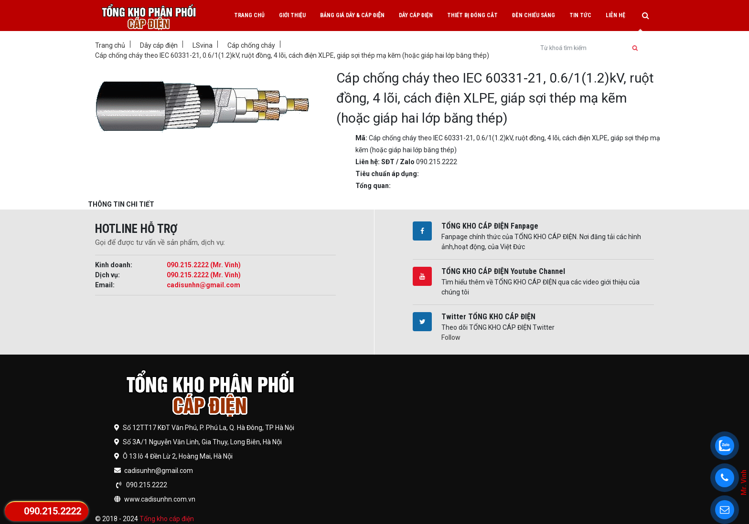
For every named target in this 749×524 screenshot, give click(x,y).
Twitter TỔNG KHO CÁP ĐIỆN (488, 316)
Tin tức (580, 15)
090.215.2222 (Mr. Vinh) (204, 265)
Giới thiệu (292, 15)
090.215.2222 (52, 511)
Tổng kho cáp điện (166, 519)
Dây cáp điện (416, 15)
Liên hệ (615, 15)
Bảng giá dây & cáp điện (352, 15)
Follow (450, 337)
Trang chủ (249, 15)
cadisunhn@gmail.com (203, 285)
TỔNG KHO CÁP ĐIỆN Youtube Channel (503, 271)
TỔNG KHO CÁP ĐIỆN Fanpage (489, 226)
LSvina (203, 45)
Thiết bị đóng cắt (472, 15)
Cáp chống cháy (251, 45)
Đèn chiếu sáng (533, 15)
